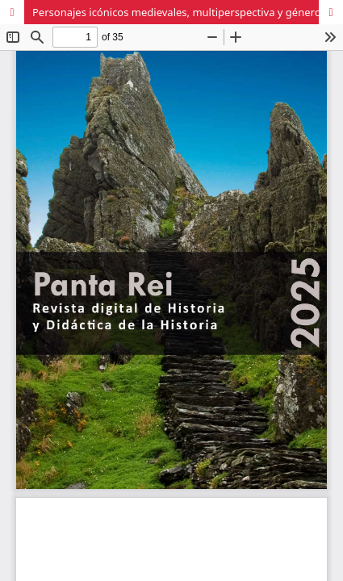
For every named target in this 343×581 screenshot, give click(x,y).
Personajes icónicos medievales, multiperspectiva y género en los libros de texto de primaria (187, 12)
